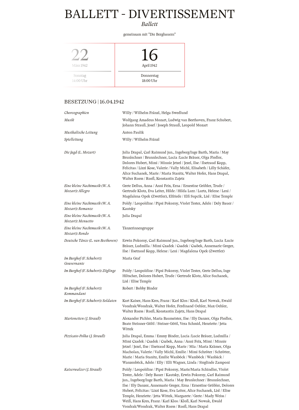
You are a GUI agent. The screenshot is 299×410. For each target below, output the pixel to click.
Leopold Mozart (195, 125)
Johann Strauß (134, 125)
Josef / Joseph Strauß (163, 125)
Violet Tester (190, 203)
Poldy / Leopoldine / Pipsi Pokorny (150, 203)
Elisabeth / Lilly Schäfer (211, 168)
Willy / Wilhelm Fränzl (141, 113)
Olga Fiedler (212, 157)
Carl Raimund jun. (158, 152)
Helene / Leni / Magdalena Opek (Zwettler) (191, 251)
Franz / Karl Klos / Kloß (179, 301)
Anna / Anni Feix (157, 186)
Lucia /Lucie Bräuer (184, 157)
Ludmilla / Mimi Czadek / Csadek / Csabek (169, 246)
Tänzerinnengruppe (137, 228)
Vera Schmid (190, 324)
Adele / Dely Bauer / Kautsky (156, 375)
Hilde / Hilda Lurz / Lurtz (186, 191)
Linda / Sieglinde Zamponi (208, 362)
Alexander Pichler (136, 318)
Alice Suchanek (134, 173)
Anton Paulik (133, 132)
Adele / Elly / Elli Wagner (165, 362)
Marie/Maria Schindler (198, 369)
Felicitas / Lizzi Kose (138, 168)
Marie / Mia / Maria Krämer (199, 346)
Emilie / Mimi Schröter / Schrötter (202, 352)
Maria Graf (131, 258)
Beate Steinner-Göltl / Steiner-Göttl (150, 324)
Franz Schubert (219, 120)
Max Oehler (217, 306)
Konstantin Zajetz (170, 178)
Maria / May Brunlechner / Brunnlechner (196, 380)
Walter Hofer (195, 173)
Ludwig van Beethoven (186, 120)
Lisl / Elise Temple (218, 196)
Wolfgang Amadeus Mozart (144, 120)
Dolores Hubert (134, 163)
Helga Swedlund (174, 113)
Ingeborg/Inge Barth (191, 152)
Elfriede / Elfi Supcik (185, 196)
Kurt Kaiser (131, 301)
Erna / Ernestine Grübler (192, 186)
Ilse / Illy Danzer (196, 318)
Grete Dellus (132, 186)
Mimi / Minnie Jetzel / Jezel (170, 163)
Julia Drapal (132, 152)
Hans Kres (150, 301)
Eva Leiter (156, 191)
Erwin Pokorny (134, 240)
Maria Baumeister (167, 318)
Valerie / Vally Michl (173, 168)
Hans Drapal (218, 173)
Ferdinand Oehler (191, 306)
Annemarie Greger (218, 246)
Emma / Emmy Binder (161, 336)
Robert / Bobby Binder (139, 288)
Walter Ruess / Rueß (138, 178)
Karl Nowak (210, 301)
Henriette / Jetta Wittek (154, 396)
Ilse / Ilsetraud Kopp (209, 163)
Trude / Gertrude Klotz (183, 276)
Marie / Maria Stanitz (166, 173)
